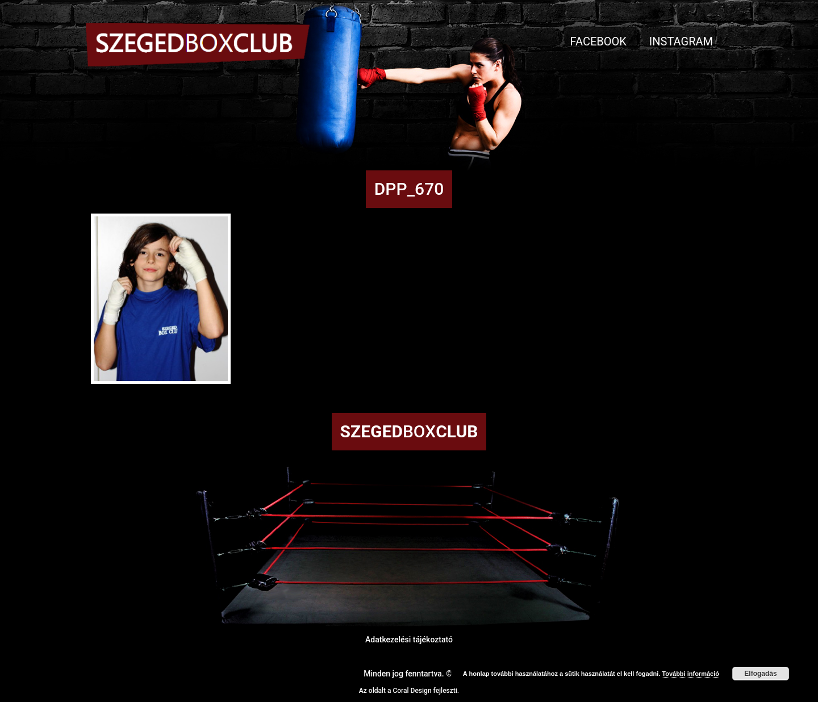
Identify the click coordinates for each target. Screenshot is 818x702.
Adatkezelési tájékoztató (409, 639)
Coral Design (412, 691)
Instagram (681, 41)
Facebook (598, 41)
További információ (690, 673)
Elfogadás (760, 674)
